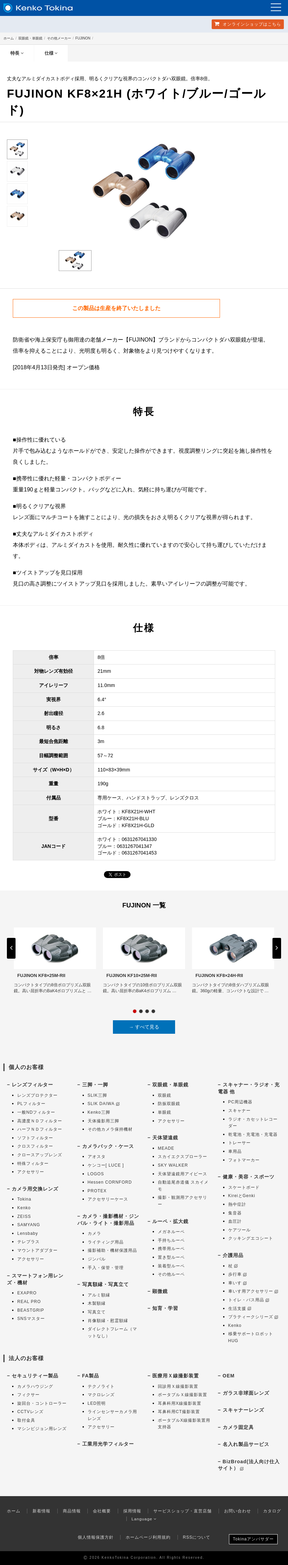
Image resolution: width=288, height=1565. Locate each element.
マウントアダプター (37, 1250)
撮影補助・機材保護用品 (112, 1250)
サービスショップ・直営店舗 (182, 1511)
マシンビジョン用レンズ (42, 1429)
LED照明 (97, 1403)
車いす (237, 1283)
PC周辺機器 (240, 1102)
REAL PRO (29, 1301)
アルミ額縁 (99, 1295)
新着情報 (41, 1511)
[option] (144, 194)
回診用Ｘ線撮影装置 (178, 1386)
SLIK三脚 (97, 1095)
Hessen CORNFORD (110, 1182)
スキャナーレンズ (243, 1410)
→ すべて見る (144, 1027)
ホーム (8, 38)
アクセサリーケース (108, 1199)
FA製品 (90, 1375)
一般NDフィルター (36, 1112)
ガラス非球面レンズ (246, 1393)
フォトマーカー (244, 1160)
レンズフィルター (32, 1085)
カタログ (272, 1511)
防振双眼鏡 (169, 1104)
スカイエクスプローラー (182, 1157)
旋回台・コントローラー (42, 1403)
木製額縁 (97, 1303)
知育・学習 (165, 1308)
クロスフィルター (35, 1146)
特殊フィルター (33, 1163)
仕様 (51, 53)
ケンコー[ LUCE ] (106, 1165)
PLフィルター (31, 1104)
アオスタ (97, 1157)
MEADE (166, 1148)
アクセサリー (30, 1172)
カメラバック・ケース (108, 1146)
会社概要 (102, 1511)
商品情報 (72, 1511)
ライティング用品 (106, 1242)
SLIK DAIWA (103, 1104)
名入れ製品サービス (246, 1444)
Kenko (24, 1207)
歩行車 (237, 1274)
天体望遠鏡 (165, 1138)
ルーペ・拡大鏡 (170, 1221)
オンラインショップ (247, 24)
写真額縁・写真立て (105, 1284)
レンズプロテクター (37, 1095)
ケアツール (239, 1230)
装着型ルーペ (171, 1266)
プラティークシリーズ (253, 1317)
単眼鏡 (164, 1112)
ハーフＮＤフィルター (39, 1129)
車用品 (235, 1151)
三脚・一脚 (95, 1085)
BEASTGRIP (30, 1310)
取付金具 (26, 1420)
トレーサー (239, 1143)
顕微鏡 (160, 1291)
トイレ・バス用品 (248, 1299)
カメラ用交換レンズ (35, 1189)
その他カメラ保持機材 (110, 1129)
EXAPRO (27, 1293)
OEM (229, 1375)
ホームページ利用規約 (148, 1537)
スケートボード (244, 1187)
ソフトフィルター (35, 1138)
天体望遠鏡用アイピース (182, 1174)
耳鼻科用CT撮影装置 (179, 1412)
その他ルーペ (171, 1274)
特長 (16, 53)
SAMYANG (28, 1225)
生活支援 (239, 1308)
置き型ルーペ (171, 1257)
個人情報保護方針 (96, 1537)
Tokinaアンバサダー (253, 1539)
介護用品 (233, 1255)
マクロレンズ (101, 1395)
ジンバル (97, 1259)
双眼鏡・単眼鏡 (30, 38)
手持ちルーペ (171, 1240)
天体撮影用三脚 (103, 1121)
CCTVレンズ (30, 1412)
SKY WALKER (173, 1165)
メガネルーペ (171, 1232)
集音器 (235, 1213)
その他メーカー (59, 38)
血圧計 (235, 1221)
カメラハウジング (35, 1386)
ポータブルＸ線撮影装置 (182, 1395)
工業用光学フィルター (108, 1444)
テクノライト (101, 1386)
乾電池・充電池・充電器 (253, 1134)
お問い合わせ (237, 1511)
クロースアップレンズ (39, 1154)
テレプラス (28, 1242)
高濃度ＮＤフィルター (39, 1121)
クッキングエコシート (250, 1238)
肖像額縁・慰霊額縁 (108, 1320)
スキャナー (239, 1110)
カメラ (94, 1233)
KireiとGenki (241, 1196)
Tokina (24, 1199)
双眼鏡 (164, 1095)
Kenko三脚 (99, 1112)
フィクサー (28, 1395)
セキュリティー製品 (35, 1375)
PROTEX (97, 1190)
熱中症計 (237, 1204)
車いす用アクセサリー (253, 1291)
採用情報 (132, 1511)
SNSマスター (31, 1319)
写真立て (97, 1312)
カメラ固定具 (238, 1427)
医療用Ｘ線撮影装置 (175, 1375)
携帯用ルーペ (171, 1249)
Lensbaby (27, 1233)
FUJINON (82, 38)
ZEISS (24, 1216)
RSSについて (197, 1537)
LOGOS (96, 1174)
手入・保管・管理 (106, 1267)
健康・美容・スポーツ (249, 1177)
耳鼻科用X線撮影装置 (179, 1403)
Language (144, 1519)
